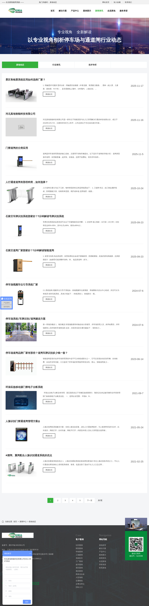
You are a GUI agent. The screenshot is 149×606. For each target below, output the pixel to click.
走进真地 (111, 11)
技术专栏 (93, 65)
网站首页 (105, 2)
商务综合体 (80, 574)
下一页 (89, 500)
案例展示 (87, 11)
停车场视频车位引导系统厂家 (22, 284)
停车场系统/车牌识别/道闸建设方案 (25, 318)
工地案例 (79, 555)
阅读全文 (49, 94)
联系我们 (128, 2)
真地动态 (20, 65)
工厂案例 (79, 561)
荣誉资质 (102, 565)
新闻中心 (23, 522)
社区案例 (79, 545)
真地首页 (102, 545)
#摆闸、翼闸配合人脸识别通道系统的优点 (29, 455)
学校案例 (79, 552)
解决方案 (63, 11)
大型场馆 (79, 577)
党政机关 (79, 558)
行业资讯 (56, 65)
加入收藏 (117, 2)
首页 (53, 11)
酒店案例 (79, 571)
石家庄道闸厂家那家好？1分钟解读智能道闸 (30, 250)
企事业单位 (80, 584)
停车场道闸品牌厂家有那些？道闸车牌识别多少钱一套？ (37, 352)
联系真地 (102, 568)
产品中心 (75, 11)
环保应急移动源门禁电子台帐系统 (24, 387)
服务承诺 (124, 11)
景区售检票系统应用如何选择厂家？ (25, 79)
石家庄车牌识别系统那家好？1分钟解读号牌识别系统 (35, 216)
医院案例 (79, 548)
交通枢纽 (79, 581)
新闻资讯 (99, 11)
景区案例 (79, 568)
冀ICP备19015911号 (17, 545)
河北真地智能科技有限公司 (20, 113)
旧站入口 (79, 587)
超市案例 (79, 565)
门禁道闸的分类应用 (17, 147)
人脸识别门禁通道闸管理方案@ (23, 421)
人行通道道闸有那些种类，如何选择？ (27, 182)
